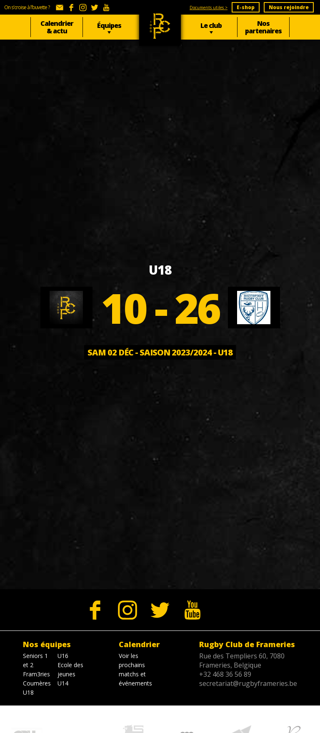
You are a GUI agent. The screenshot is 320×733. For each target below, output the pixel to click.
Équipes (109, 25)
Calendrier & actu (56, 27)
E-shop (246, 7)
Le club (211, 25)
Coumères (37, 683)
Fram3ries (36, 674)
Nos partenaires (263, 27)
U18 (28, 692)
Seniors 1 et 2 (35, 660)
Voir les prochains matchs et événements (135, 669)
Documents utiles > (209, 7)
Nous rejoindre (289, 7)
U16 (63, 656)
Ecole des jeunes (70, 669)
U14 (63, 683)
